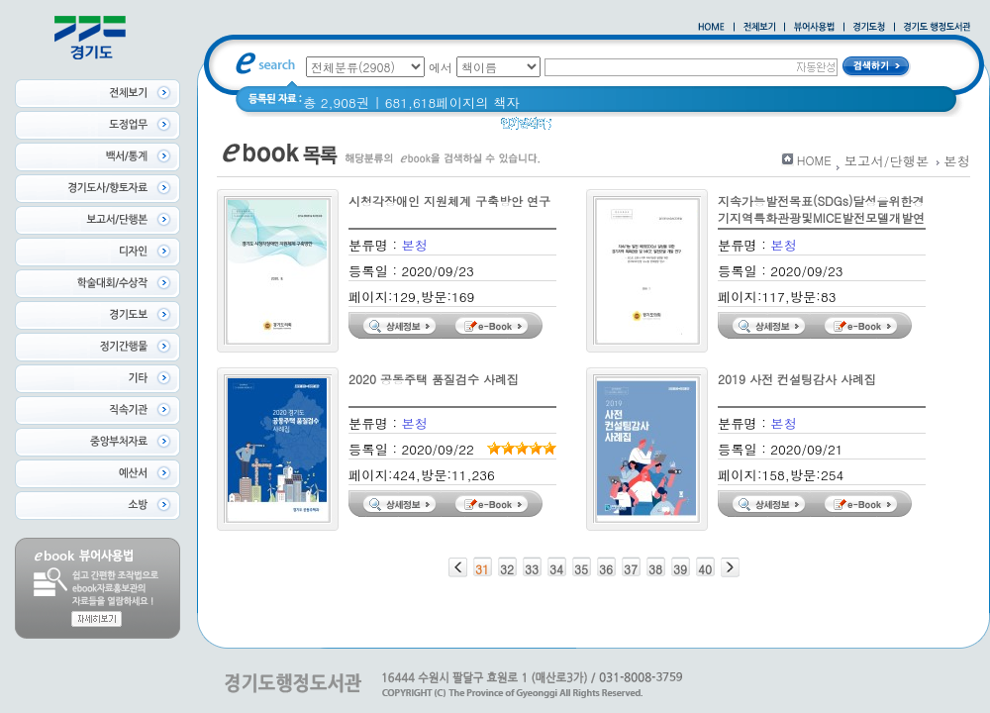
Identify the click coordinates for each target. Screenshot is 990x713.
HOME (814, 160)
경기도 (777, 128)
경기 (729, 128)
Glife (578, 128)
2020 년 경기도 (654, 128)
